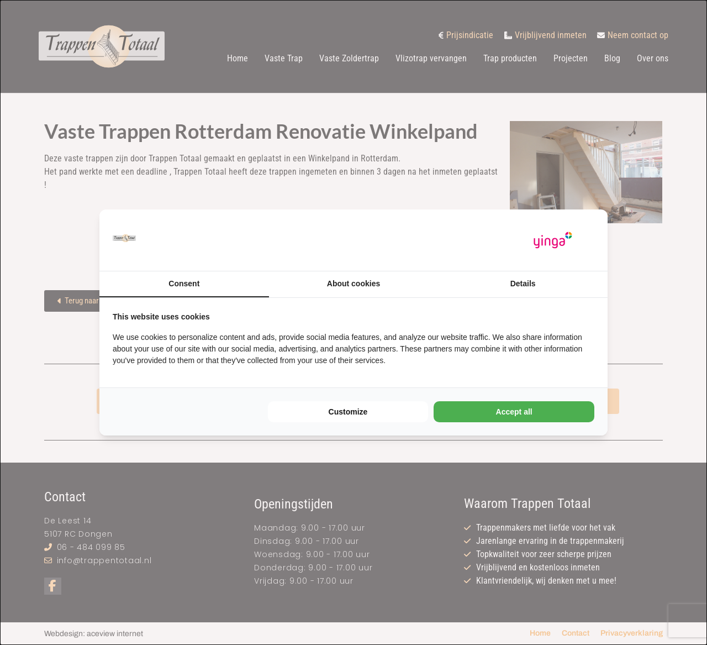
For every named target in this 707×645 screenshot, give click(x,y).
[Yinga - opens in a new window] (552, 240)
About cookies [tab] (353, 283)
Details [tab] (523, 283)
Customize (348, 411)
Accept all (514, 411)
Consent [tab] (183, 283)
